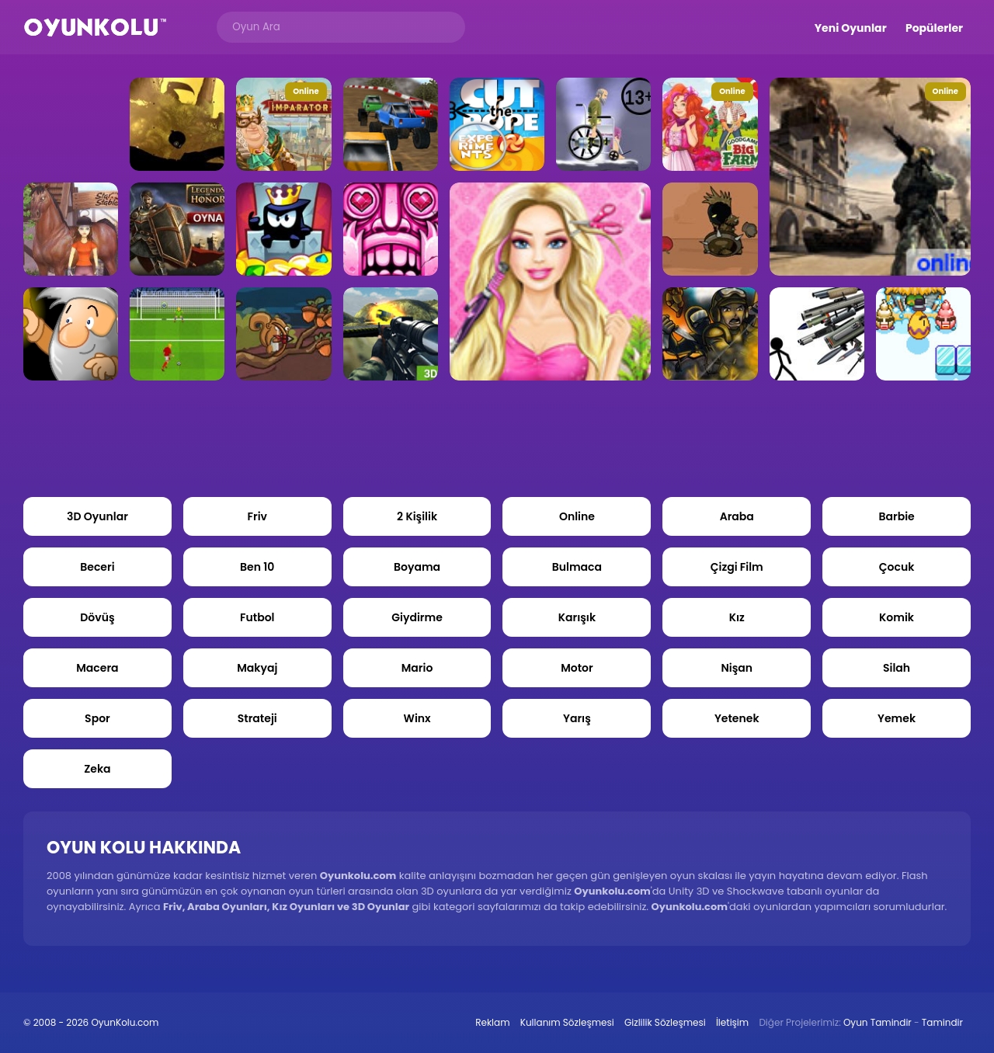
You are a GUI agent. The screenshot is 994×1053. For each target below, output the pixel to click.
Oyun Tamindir (877, 1022)
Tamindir (942, 1022)
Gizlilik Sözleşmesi (665, 1022)
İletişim (732, 1022)
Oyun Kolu (95, 27)
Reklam (492, 1022)
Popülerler (934, 28)
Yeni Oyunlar (851, 28)
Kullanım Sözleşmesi (567, 1022)
